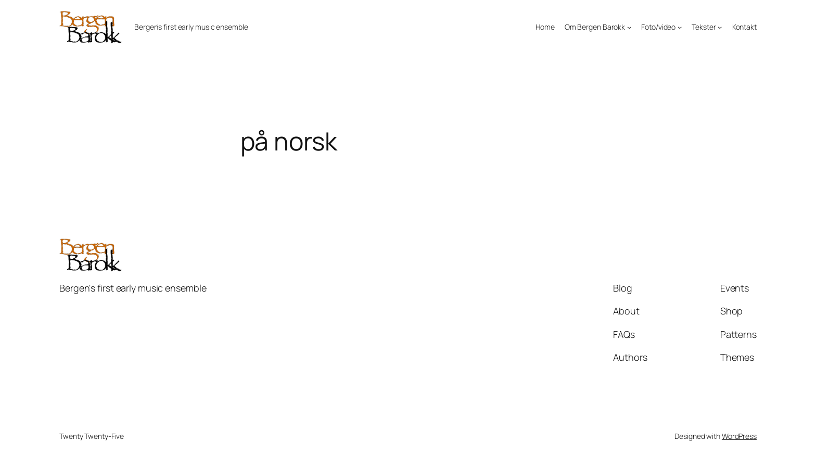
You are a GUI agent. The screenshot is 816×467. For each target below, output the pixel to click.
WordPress (739, 436)
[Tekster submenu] (720, 27)
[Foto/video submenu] (680, 27)
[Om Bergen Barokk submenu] (629, 27)
